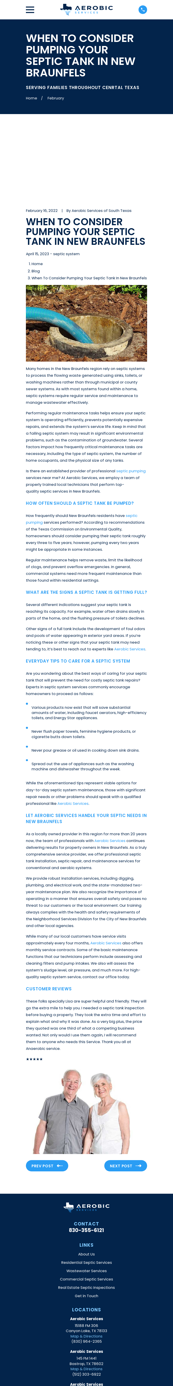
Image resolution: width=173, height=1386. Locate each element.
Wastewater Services (86, 1195)
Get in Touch (86, 1220)
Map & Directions (86, 1261)
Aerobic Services (129, 573)
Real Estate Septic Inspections (86, 1212)
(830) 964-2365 (86, 1266)
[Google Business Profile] (76, 1354)
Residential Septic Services (86, 1187)
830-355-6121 (86, 1155)
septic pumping (131, 395)
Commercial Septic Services (86, 1204)
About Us (86, 1179)
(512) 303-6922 (86, 1299)
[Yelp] (86, 1354)
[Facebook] (96, 1354)
